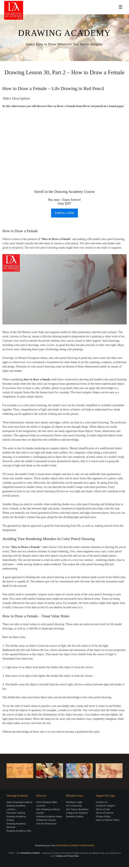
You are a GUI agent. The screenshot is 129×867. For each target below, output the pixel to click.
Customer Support (105, 805)
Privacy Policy (103, 816)
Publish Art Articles (46, 820)
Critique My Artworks (77, 812)
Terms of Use (103, 809)
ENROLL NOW (64, 213)
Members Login (74, 802)
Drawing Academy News (49, 816)
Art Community (74, 805)
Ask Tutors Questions (77, 809)
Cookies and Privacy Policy (67, 856)
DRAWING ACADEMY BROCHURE (75, 845)
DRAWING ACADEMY (64, 33)
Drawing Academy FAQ (19, 830)
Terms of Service (104, 812)
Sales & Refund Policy (107, 820)
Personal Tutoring (16, 812)
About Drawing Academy (20, 802)
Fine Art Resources (46, 823)
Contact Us (101, 802)
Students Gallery (75, 816)
